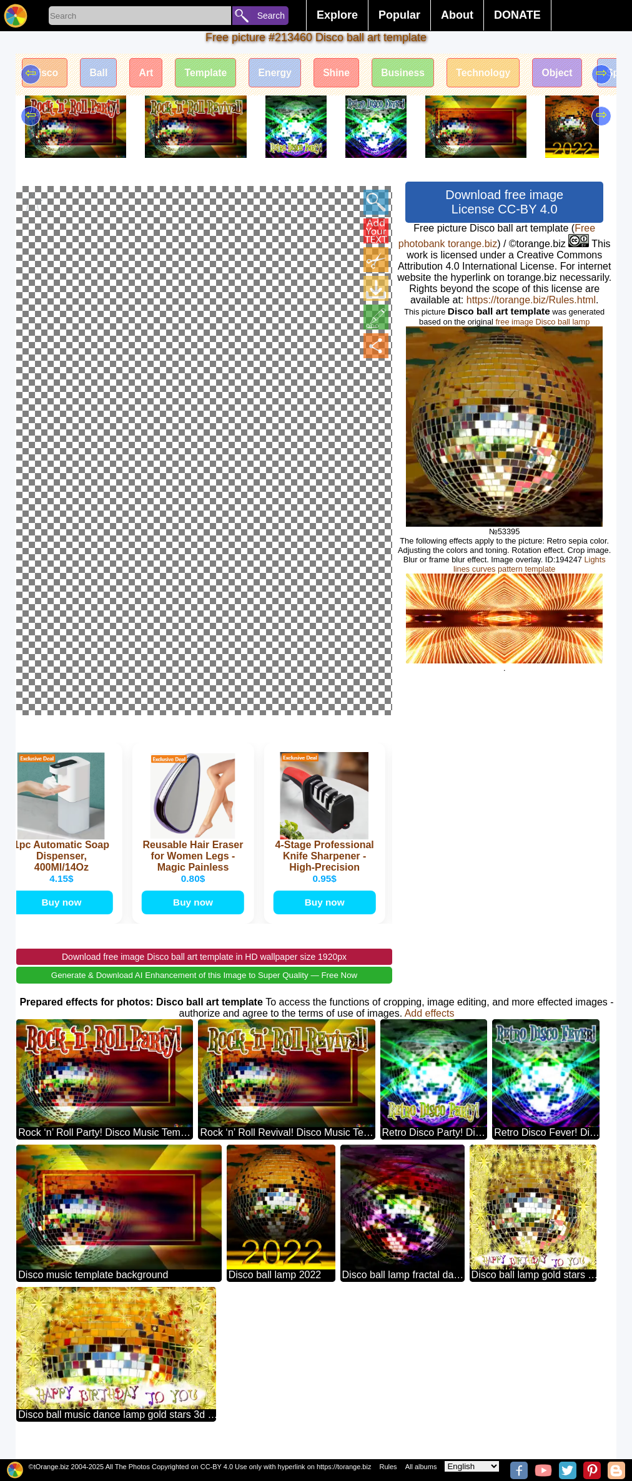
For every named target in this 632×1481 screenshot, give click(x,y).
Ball (101, 73)
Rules (388, 1466)
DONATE (517, 15)
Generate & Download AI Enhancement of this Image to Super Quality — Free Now (204, 987)
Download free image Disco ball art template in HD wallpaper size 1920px (204, 969)
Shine (345, 73)
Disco (45, 73)
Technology (495, 73)
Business (413, 73)
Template (210, 73)
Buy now (63, 914)
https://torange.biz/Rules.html (531, 300)
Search (271, 16)
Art (149, 73)
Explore (337, 15)
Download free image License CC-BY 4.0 (504, 202)
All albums (421, 1466)
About (457, 15)
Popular (399, 15)
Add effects (430, 1025)
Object (571, 73)
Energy (282, 73)
